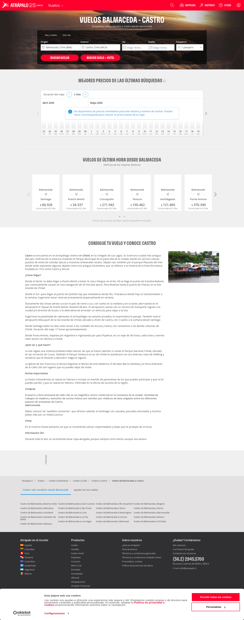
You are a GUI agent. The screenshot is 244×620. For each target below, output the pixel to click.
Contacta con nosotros (184, 553)
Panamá (29, 557)
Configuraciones (54, 613)
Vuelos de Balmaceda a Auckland (36, 512)
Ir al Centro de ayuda (183, 549)
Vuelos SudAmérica (58, 480)
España (28, 545)
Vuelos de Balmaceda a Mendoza (36, 508)
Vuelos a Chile (80, 480)
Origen (44, 41)
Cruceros (75, 561)
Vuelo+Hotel (77, 553)
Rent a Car (76, 565)
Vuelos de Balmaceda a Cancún (111, 516)
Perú (27, 553)
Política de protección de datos (137, 565)
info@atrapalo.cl (188, 568)
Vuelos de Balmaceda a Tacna (110, 508)
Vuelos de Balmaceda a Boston (149, 516)
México (28, 573)
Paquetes (76, 557)
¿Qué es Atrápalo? (131, 545)
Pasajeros (181, 41)
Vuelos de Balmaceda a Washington (114, 512)
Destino (84, 41)
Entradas (75, 569)
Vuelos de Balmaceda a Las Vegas (75, 521)
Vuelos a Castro (99, 480)
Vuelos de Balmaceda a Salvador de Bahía (38, 518)
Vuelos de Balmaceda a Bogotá (149, 503)
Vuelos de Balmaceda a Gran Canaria (76, 503)
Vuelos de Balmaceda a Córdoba (150, 521)
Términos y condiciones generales (139, 553)
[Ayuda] (225, 5)
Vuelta (151, 41)
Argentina (29, 569)
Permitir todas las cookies (215, 597)
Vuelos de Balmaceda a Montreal (112, 521)
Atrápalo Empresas (80, 585)
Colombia (29, 549)
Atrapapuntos (78, 581)
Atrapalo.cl (27, 480)
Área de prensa (129, 549)
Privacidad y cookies (132, 561)
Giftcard (75, 577)
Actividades (77, 573)
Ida (123, 41)
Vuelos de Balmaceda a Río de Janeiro (114, 503)
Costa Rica (30, 561)
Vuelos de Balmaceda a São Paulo (75, 508)
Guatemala (30, 565)
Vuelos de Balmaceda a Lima (72, 512)
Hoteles (75, 549)
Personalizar (215, 606)
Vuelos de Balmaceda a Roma (148, 508)
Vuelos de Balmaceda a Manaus (36, 523)
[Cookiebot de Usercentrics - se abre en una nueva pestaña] (22, 613)
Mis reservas (179, 545)
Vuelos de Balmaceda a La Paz (73, 516)
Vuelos (40, 480)
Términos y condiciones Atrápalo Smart (141, 557)
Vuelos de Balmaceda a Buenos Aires (38, 503)
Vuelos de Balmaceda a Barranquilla (151, 512)
